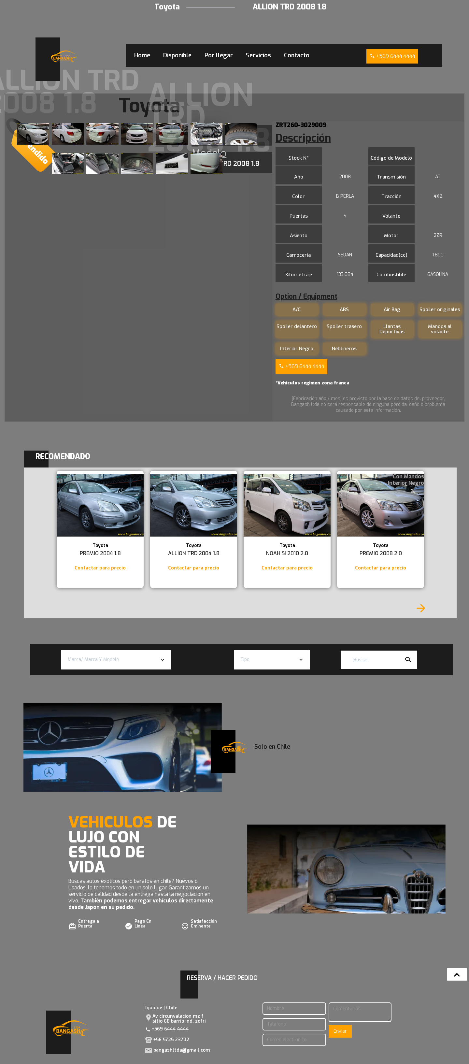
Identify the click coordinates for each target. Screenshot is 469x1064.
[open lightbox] (33, 134)
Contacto (296, 55)
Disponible (177, 55)
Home (142, 55)
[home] (64, 56)
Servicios (258, 55)
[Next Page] (420, 608)
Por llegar (219, 55)
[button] (116, 659)
